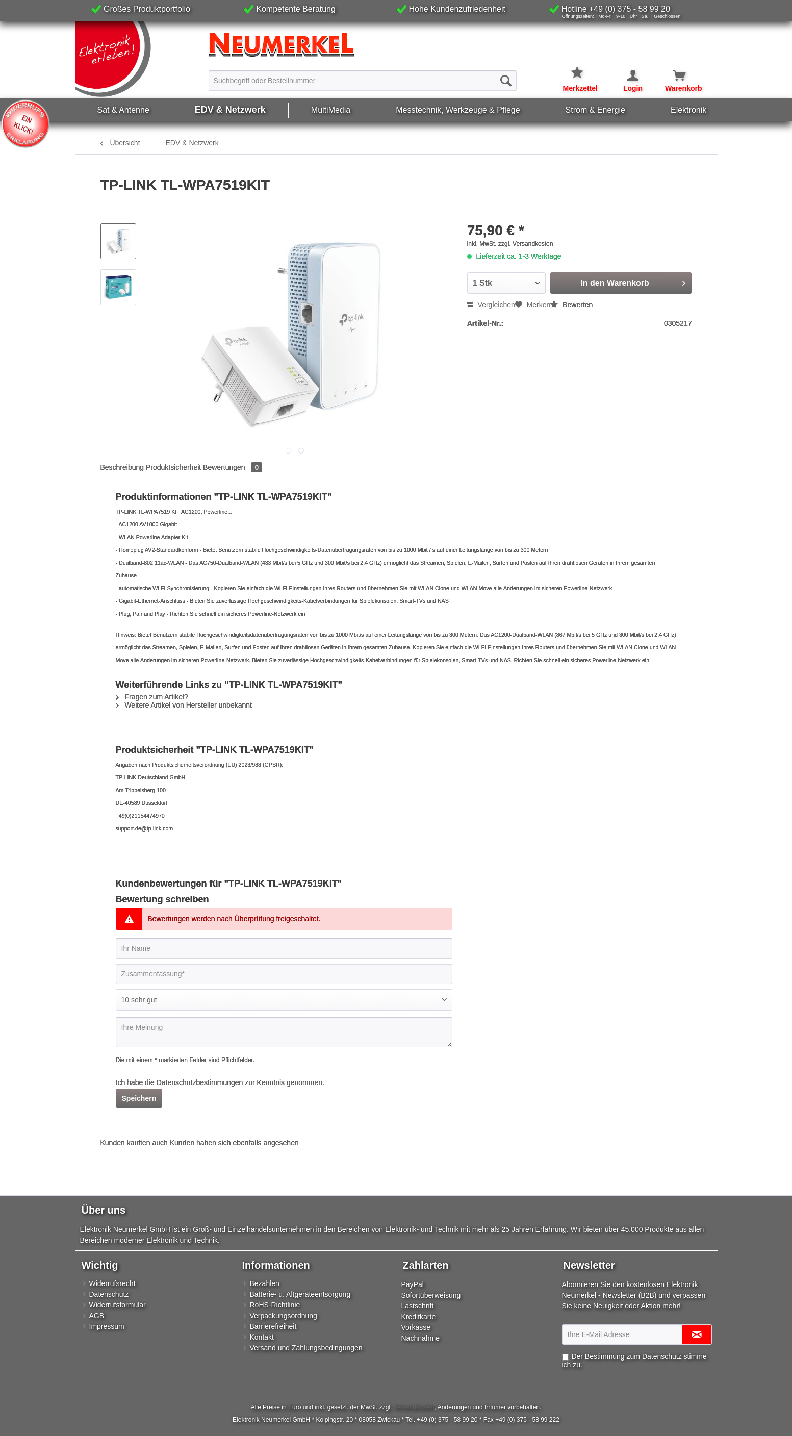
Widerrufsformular (117, 1305)
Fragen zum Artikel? (152, 697)
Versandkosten (414, 1407)
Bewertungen (232, 467)
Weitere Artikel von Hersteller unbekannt (184, 705)
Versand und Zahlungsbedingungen (306, 1348)
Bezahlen (264, 1283)
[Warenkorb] (673, 75)
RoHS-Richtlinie (275, 1305)
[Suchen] (506, 80)
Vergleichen (491, 304)
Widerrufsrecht (112, 1283)
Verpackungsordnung (283, 1316)
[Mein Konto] (626, 75)
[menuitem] (363, 80)
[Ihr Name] (284, 948)
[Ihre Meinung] (284, 1032)
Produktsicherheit (173, 467)
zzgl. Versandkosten (525, 243)
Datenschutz (109, 1294)
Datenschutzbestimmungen (200, 1082)
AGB (97, 1316)
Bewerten (571, 304)
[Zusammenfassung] (284, 974)
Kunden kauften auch (134, 1143)
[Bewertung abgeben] (284, 1000)
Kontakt (262, 1337)
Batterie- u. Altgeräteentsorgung (300, 1294)
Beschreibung (122, 467)
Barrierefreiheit (273, 1326)
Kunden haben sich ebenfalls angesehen (234, 1143)
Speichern (139, 1098)
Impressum (106, 1326)
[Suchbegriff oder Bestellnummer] (363, 80)
